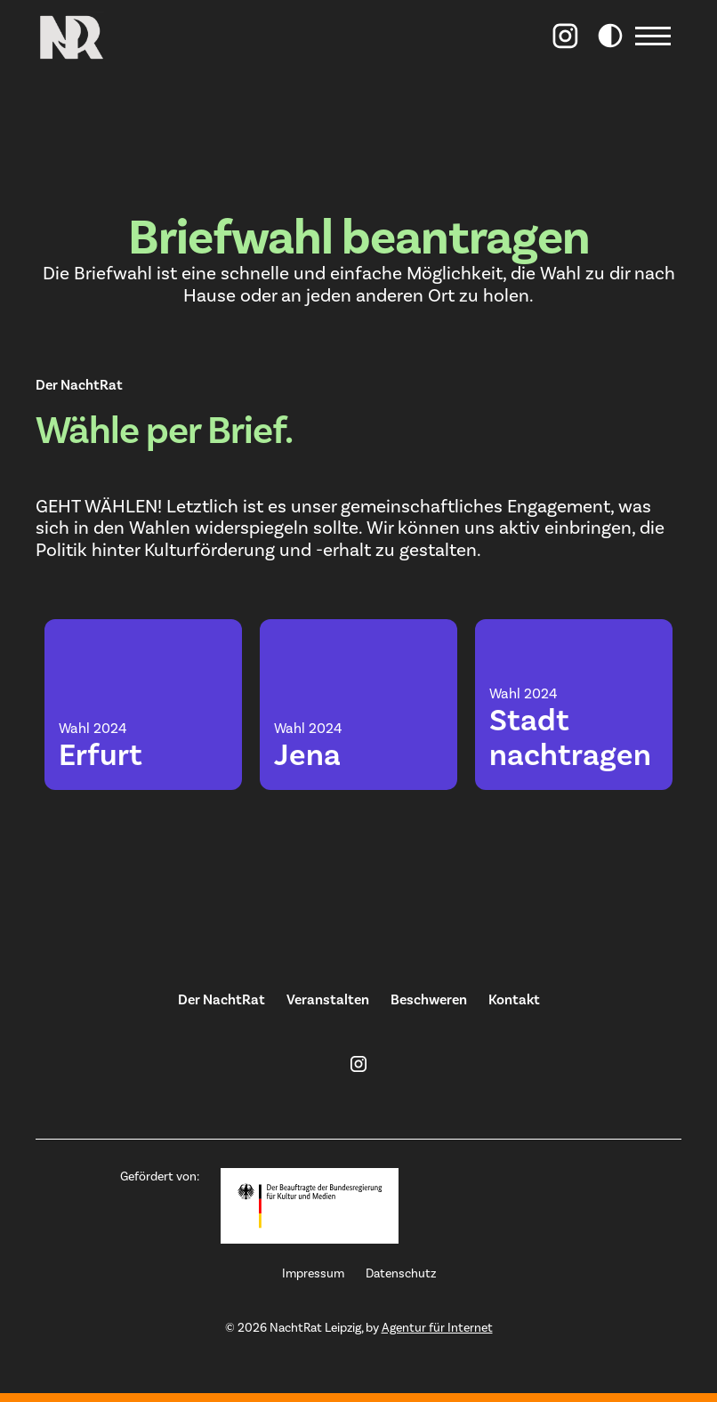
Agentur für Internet (437, 1328)
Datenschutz (401, 1274)
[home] (71, 35)
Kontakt (514, 1000)
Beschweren (429, 1000)
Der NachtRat (221, 1000)
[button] (656, 35)
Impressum (313, 1274)
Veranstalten (327, 1000)
